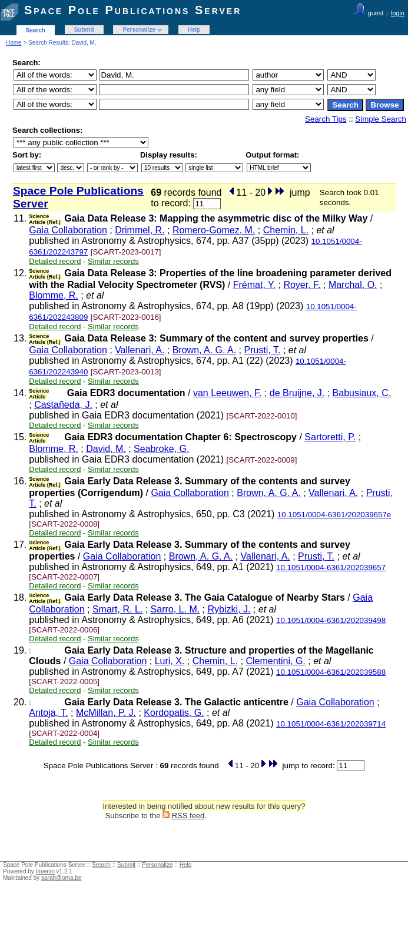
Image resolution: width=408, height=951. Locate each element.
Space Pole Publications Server (132, 10)
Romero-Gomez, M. (214, 230)
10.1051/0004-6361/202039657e (334, 514)
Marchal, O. (353, 285)
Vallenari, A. (139, 350)
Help (194, 29)
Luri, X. (170, 661)
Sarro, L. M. (175, 609)
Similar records (113, 261)
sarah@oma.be (61, 878)
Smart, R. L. (117, 609)
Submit (84, 29)
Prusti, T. (262, 350)
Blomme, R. (53, 295)
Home (14, 42)
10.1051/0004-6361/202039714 (331, 723)
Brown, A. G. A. (205, 350)
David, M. (106, 449)
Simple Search (380, 119)
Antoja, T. (48, 713)
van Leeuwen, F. (227, 393)
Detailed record (55, 261)
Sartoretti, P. (330, 437)
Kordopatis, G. (174, 713)
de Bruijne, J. (297, 393)
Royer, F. (301, 285)
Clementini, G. (275, 661)
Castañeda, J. (63, 405)
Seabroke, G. (161, 449)
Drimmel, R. (139, 230)
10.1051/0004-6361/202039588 (331, 672)
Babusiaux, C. (362, 393)
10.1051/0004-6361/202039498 (331, 620)
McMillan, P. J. (106, 713)
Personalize (138, 29)
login (397, 12)
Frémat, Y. (254, 285)
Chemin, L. (286, 230)
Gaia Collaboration (68, 230)
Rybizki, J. (229, 609)
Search (35, 30)
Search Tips (325, 119)
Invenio (45, 871)
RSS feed (188, 815)
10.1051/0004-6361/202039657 (331, 567)
